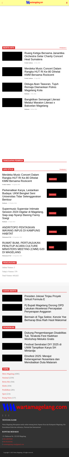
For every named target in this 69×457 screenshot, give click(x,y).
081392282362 (8, 442)
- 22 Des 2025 (36, 63)
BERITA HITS (8, 48)
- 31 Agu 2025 (36, 78)
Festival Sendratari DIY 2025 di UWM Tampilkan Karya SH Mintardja (42, 347)
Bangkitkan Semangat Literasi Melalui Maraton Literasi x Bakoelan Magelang (42, 102)
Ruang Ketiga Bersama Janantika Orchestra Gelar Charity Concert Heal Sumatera (44, 56)
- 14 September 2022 (17, 255)
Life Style (52, 194)
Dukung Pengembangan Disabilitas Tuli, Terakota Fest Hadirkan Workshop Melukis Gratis (45, 336)
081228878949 (8, 439)
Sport (4, 394)
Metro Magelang (8, 374)
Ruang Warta (6, 398)
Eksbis (51, 247)
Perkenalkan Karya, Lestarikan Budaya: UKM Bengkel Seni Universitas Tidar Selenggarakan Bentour (21, 195)
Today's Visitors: (8, 272)
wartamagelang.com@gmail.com (13, 444)
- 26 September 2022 (17, 237)
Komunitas (52, 231)
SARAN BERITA (9, 291)
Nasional (5, 378)
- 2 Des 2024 (33, 93)
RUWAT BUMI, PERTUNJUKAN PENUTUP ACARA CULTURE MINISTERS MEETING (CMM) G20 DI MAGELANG (23, 247)
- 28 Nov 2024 (33, 109)
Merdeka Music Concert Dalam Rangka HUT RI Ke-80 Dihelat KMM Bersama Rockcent (42, 71)
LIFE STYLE (8, 169)
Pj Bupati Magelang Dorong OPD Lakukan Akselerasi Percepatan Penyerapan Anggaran (44, 308)
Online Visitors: (8, 267)
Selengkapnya (63, 47)
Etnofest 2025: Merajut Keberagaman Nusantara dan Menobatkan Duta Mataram (42, 359)
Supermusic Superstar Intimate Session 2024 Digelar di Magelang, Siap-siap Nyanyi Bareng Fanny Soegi (23, 213)
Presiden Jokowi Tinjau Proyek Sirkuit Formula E (42, 298)
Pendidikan (6, 390)
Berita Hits (52, 179)
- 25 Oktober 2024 (12, 203)
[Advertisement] (34, 27)
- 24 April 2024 (11, 221)
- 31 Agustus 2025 (15, 184)
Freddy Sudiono (28, 63)
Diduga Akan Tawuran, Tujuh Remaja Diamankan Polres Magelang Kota (41, 87)
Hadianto (26, 93)
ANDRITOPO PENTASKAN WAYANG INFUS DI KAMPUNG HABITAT (21, 230)
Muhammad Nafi (6, 237)
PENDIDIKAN (8, 327)
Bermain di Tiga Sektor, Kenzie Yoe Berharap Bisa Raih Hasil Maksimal (45, 318)
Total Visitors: (7, 276)
